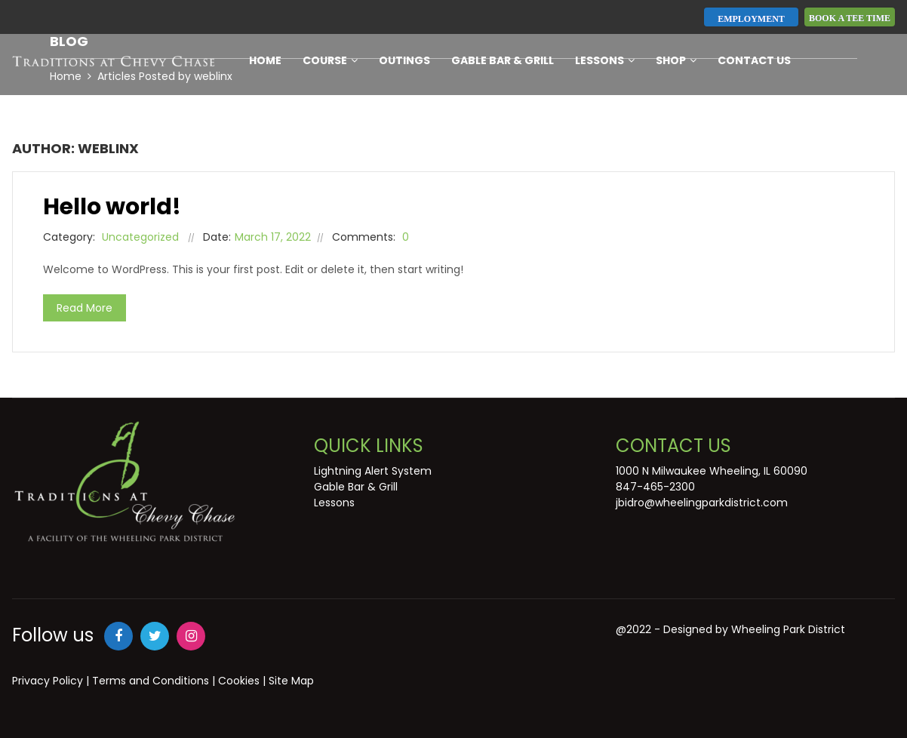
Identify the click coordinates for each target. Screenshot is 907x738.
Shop (676, 60)
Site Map (291, 680)
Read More (84, 307)
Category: (69, 236)
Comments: (363, 236)
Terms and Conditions (150, 680)
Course (330, 60)
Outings (404, 60)
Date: (217, 236)
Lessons (605, 60)
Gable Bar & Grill (502, 60)
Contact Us (754, 60)
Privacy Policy (47, 680)
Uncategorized (140, 236)
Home (265, 60)
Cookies (239, 680)
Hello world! (112, 207)
